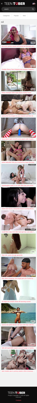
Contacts (18, 400)
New (24, 15)
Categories (6, 15)
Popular (16, 15)
